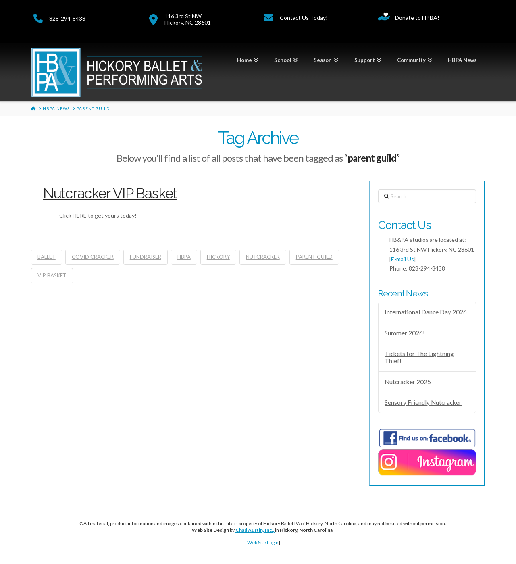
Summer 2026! (405, 333)
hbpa (184, 257)
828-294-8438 (67, 18)
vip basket (52, 275)
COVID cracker (93, 257)
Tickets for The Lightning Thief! (419, 357)
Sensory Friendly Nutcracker (423, 402)
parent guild (314, 257)
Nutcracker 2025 (408, 381)
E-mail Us (402, 259)
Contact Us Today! (304, 17)
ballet (46, 257)
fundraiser (145, 257)
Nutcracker (263, 257)
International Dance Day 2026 (426, 312)
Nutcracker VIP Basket (110, 193)
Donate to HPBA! (417, 17)
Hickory (218, 257)
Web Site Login (263, 542)
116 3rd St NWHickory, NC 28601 (187, 18)
